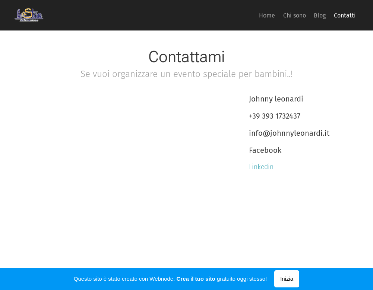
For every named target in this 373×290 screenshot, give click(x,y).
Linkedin (261, 167)
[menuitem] (248, 15)
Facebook (265, 150)
